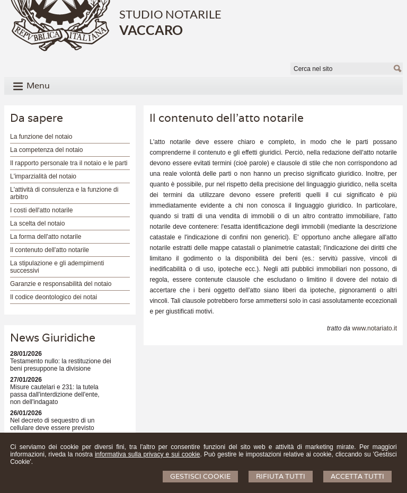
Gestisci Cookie (200, 476)
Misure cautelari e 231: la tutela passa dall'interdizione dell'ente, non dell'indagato (55, 394)
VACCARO (151, 30)
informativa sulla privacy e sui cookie (147, 454)
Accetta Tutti (357, 476)
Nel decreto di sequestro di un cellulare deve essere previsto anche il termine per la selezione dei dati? (60, 431)
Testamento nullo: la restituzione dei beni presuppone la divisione (60, 364)
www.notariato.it (374, 328)
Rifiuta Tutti (280, 476)
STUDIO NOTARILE (170, 14)
